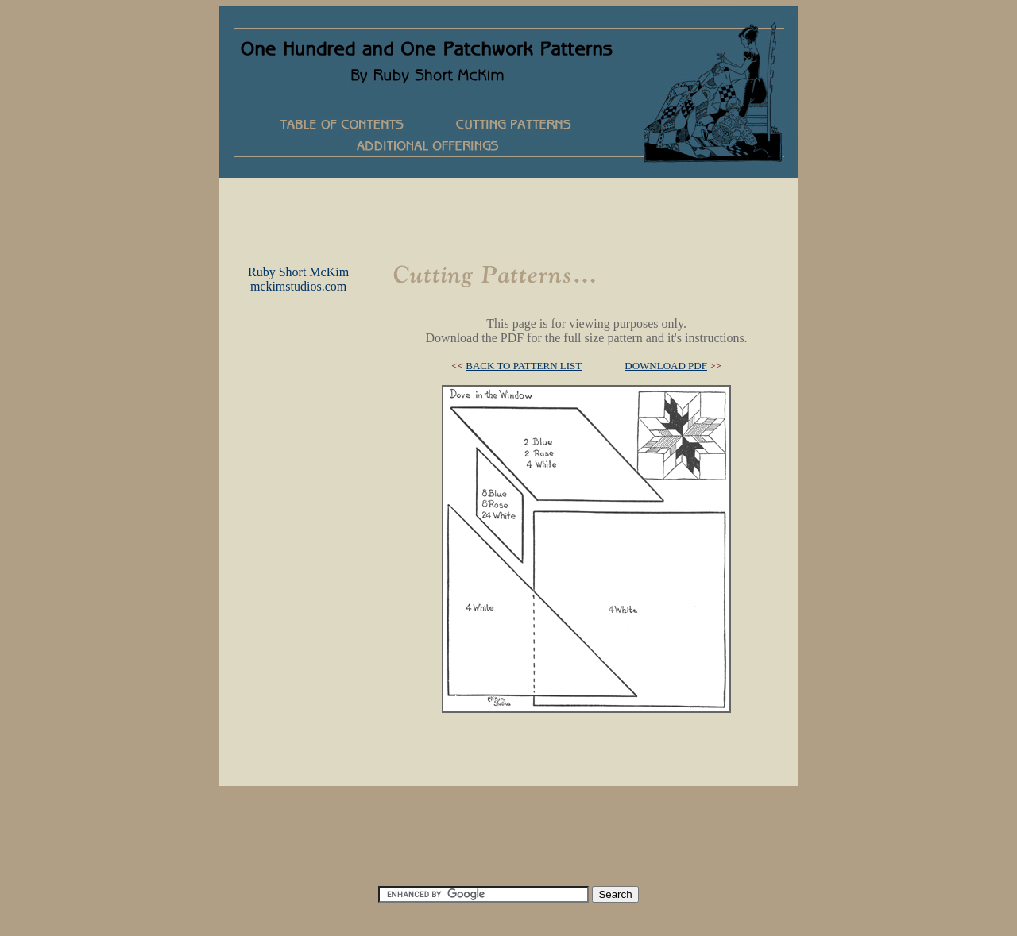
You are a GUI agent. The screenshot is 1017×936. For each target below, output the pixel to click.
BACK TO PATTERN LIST (524, 366)
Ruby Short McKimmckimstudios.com (298, 279)
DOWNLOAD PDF (666, 366)
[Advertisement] (508, 213)
